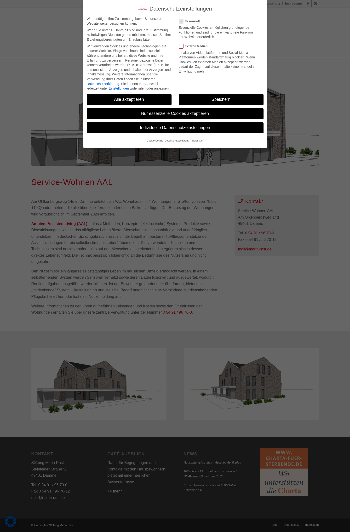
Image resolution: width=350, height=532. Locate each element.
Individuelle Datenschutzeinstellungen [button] (175, 126)
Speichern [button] (221, 98)
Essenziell (191, 20)
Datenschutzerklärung (103, 83)
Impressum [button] (197, 139)
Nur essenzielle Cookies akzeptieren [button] (175, 112)
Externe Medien (195, 45)
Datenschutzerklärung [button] (177, 139)
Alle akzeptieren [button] (129, 98)
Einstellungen (119, 87)
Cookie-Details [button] (155, 139)
